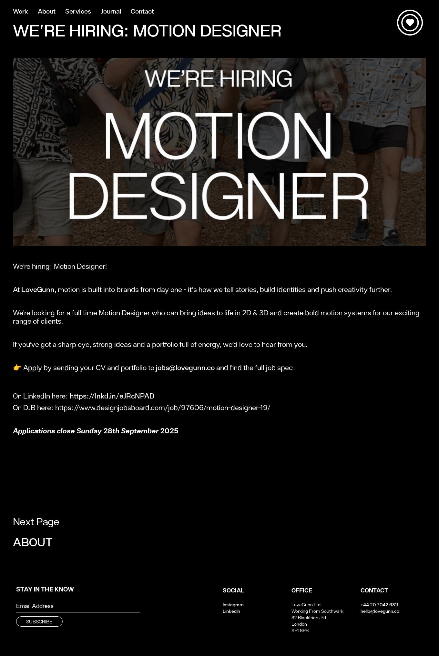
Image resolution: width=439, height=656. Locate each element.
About (47, 11)
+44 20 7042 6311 (379, 604)
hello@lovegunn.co (380, 611)
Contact (142, 11)
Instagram (233, 604)
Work (20, 11)
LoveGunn (38, 289)
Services (78, 11)
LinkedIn (231, 611)
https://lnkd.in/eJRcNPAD (112, 396)
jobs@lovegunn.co (185, 367)
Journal (111, 11)
